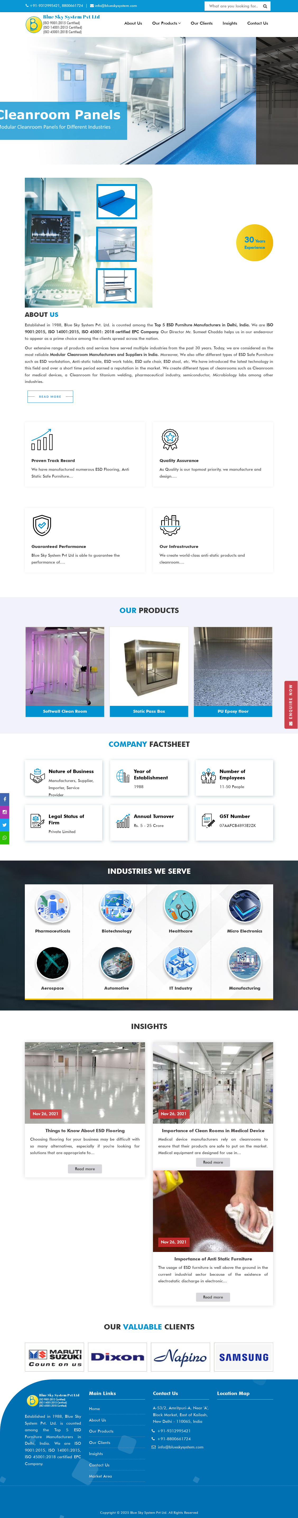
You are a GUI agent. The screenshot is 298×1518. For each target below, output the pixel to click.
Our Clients (202, 23)
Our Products (166, 23)
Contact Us (257, 23)
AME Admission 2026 (52, 1501)
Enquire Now (290, 705)
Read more (85, 1169)
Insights (230, 23)
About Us (133, 23)
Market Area (100, 1476)
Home (94, 1408)
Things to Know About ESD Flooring (85, 1130)
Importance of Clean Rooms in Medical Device (213, 1130)
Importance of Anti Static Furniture (213, 1258)
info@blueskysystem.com (115, 5)
